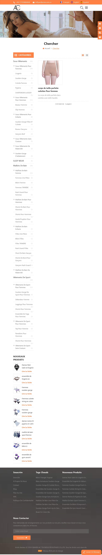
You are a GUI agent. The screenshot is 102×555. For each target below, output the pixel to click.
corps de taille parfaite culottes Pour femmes (48, 90)
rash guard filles (24, 249)
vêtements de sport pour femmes (24, 286)
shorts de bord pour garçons (24, 260)
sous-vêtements (23, 62)
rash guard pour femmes (24, 194)
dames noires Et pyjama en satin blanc (28, 423)
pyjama (24, 88)
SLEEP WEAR (23, 161)
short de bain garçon (24, 254)
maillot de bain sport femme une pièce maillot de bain (27, 434)
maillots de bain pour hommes (24, 201)
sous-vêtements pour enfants (24, 116)
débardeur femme (24, 300)
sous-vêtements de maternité (24, 148)
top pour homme (24, 329)
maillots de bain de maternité (24, 272)
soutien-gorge (24, 79)
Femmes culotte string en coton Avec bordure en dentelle (28, 400)
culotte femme (24, 83)
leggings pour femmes (24, 305)
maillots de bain (23, 166)
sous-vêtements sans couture (24, 140)
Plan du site (17, 493)
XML (15, 497)
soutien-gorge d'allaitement (24, 155)
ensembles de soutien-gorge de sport (48, 490)
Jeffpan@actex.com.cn (43, 2)
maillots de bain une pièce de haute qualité (48, 501)
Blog (15, 490)
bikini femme (24, 183)
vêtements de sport (23, 279)
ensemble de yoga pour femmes (24, 316)
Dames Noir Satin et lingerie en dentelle (27, 367)
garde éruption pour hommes (24, 221)
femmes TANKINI (24, 188)
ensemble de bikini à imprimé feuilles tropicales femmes (26, 445)
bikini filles (24, 239)
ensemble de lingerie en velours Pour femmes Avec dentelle (27, 378)
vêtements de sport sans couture (24, 347)
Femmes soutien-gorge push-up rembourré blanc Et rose (27, 389)
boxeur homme (24, 105)
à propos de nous (20, 482)
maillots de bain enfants (24, 228)
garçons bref (24, 134)
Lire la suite (27, 372)
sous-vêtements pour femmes (24, 68)
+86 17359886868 (23, 2)
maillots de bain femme (24, 172)
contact (16, 486)
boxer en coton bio (43, 513)
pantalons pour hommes (24, 335)
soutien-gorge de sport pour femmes (24, 294)
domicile (16, 478)
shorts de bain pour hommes (24, 209)
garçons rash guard (24, 266)
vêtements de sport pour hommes (24, 323)
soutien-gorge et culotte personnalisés (48, 486)
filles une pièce (24, 234)
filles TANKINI (24, 244)
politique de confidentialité (23, 501)
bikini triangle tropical (44, 478)
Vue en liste (87, 56)
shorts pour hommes (24, 215)
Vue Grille (83, 56)
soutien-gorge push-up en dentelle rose (48, 509)
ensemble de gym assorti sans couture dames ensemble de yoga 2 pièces (27, 456)
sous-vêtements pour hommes (24, 99)
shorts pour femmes (24, 310)
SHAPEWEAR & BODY (24, 94)
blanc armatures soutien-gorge (47, 482)
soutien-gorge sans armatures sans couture (48, 497)
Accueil (46, 49)
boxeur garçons (24, 130)
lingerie (24, 74)
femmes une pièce (24, 178)
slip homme (24, 110)
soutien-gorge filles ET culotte (24, 123)
